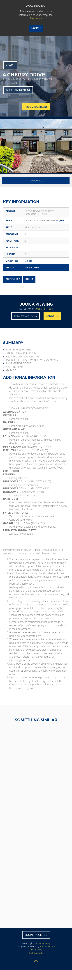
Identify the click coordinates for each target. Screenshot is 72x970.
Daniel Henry (44, 943)
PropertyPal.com (47, 946)
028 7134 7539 (44, 308)
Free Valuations (25, 315)
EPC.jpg (28, 260)
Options (36, 180)
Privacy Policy (36, 949)
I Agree (36, 28)
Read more (36, 18)
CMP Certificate (36, 953)
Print (29, 279)
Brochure (12, 279)
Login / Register (36, 934)
